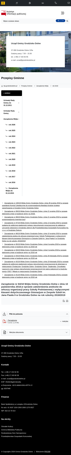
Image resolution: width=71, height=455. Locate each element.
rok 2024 (10, 136)
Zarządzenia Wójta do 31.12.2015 (12, 190)
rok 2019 (10, 165)
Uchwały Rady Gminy (11, 112)
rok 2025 (10, 130)
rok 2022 (10, 148)
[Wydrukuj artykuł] (64, 301)
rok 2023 (10, 142)
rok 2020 (10, 159)
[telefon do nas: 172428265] (56, 3)
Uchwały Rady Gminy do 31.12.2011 (11, 102)
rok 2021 (10, 153)
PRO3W (47, 452)
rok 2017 (10, 177)
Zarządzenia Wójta (11, 119)
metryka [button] (64, 321)
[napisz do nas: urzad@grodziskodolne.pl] (69, 3)
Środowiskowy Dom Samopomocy (13, 433)
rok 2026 (10, 125)
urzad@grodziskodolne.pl (25, 60)
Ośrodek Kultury (7, 426)
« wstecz (6, 93)
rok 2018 (10, 171)
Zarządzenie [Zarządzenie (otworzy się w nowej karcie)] (12, 320)
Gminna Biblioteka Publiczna (11, 430)
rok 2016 (10, 182)
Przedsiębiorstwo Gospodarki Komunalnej (16, 436)
